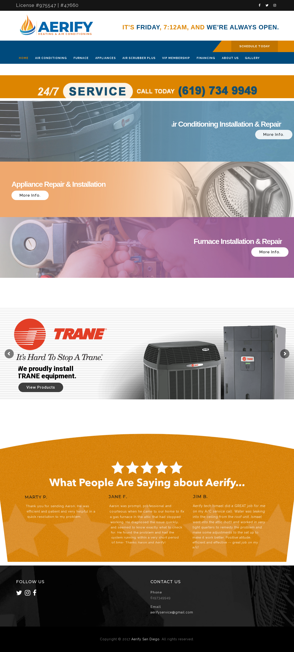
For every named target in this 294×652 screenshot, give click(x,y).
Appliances (105, 58)
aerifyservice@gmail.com (171, 612)
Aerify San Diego (145, 639)
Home (23, 58)
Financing (206, 58)
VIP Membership (176, 58)
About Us (230, 58)
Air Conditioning (51, 58)
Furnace (81, 58)
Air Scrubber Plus (138, 58)
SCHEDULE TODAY (254, 46)
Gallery (252, 58)
